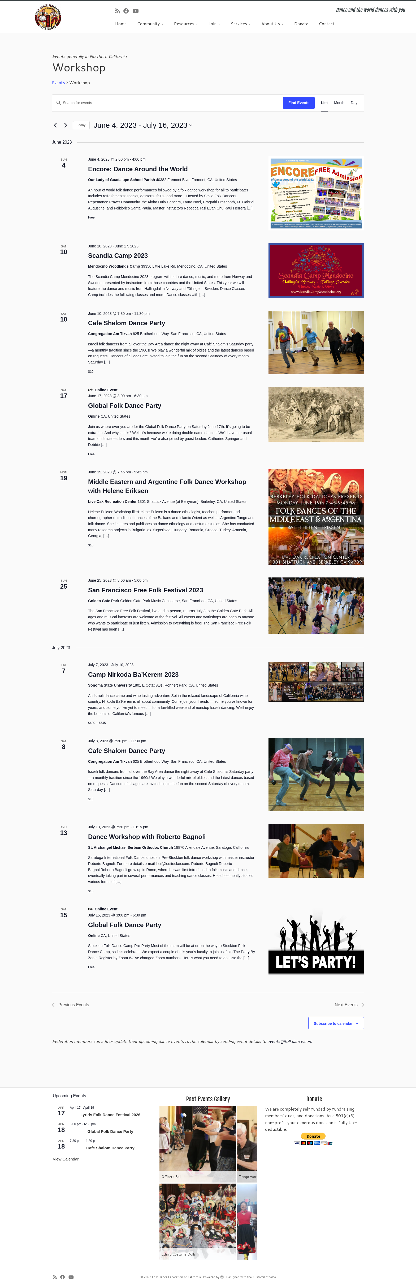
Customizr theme (264, 1277)
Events (58, 82)
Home (121, 23)
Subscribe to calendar (333, 1023)
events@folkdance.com (289, 1041)
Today (81, 125)
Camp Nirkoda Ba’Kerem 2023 (133, 674)
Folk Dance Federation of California (176, 1277)
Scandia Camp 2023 (118, 255)
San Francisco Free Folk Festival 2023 (145, 590)
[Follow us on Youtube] (137, 11)
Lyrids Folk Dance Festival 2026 (110, 1114)
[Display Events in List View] (324, 103)
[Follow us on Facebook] (127, 11)
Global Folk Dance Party (124, 405)
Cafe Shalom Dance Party (126, 323)
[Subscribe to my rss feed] (119, 11)
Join (214, 23)
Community (150, 23)
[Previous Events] (55, 125)
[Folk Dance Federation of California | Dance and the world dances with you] (48, 17)
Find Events (298, 103)
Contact (327, 23)
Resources (186, 23)
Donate (301, 23)
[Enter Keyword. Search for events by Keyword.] (167, 103)
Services (241, 23)
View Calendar (66, 1159)
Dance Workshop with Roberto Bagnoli (147, 836)
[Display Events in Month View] (339, 103)
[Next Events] (65, 125)
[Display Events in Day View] (354, 103)
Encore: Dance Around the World (138, 169)
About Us (272, 23)
